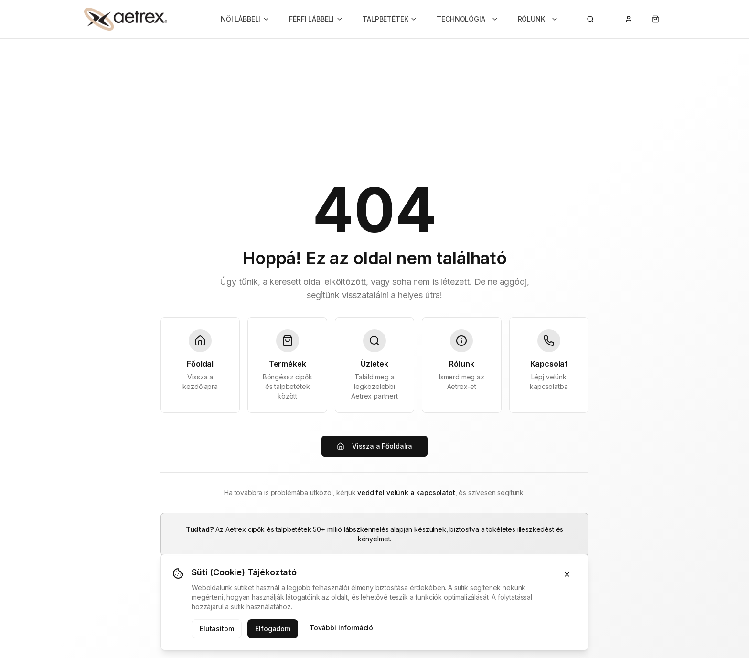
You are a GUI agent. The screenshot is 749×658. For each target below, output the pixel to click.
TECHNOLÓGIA (467, 19)
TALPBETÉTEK (390, 19)
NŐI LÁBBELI (245, 19)
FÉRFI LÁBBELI (316, 19)
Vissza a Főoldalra (374, 446)
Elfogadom (272, 629)
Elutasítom (217, 629)
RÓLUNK (538, 19)
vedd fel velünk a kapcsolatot (406, 492)
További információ (341, 628)
